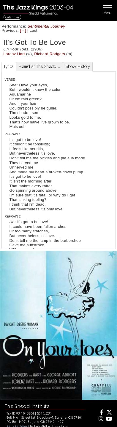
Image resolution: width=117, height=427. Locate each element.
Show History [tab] (78, 66)
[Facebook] (100, 412)
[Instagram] (100, 419)
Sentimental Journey (46, 26)
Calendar (12, 17)
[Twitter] (108, 412)
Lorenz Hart (14, 54)
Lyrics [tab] (9, 66)
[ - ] (23, 30)
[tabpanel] (59, 184)
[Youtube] (108, 419)
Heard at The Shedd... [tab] (39, 66)
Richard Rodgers (49, 54)
